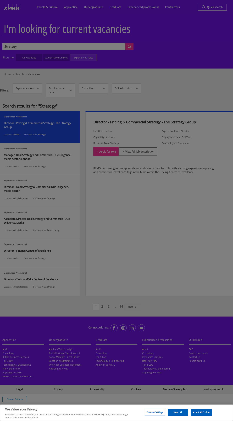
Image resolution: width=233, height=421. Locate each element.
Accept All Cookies (201, 413)
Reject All (177, 413)
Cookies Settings (155, 413)
